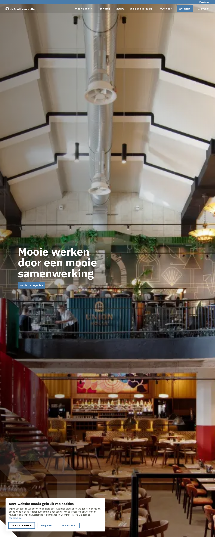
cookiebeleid (15, 518)
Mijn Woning (204, 2)
